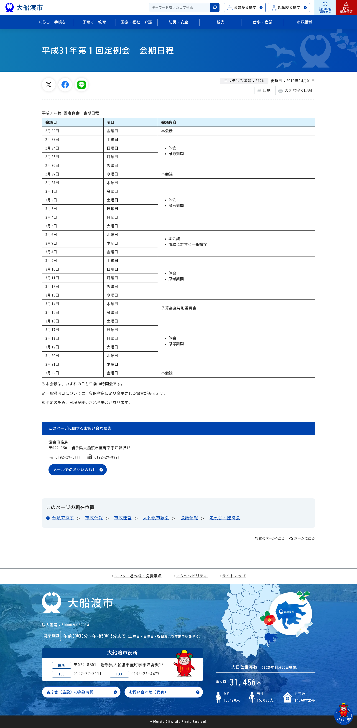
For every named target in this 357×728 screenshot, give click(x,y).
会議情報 (189, 518)
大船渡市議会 (156, 518)
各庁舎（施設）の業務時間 (70, 692)
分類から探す (245, 7)
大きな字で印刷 (295, 90)
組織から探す (289, 7)
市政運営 (123, 518)
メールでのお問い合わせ (75, 470)
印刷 (264, 91)
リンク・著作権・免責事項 (136, 576)
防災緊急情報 (346, 7)
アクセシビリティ (190, 576)
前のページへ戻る (269, 539)
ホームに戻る (302, 538)
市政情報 (94, 518)
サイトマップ (232, 576)
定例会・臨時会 (224, 518)
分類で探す (63, 518)
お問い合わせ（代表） (148, 692)
